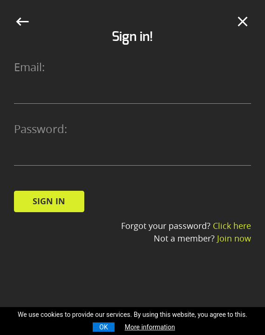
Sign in (49, 201)
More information (150, 327)
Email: (29, 67)
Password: (40, 128)
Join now (234, 238)
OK (103, 327)
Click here (232, 225)
